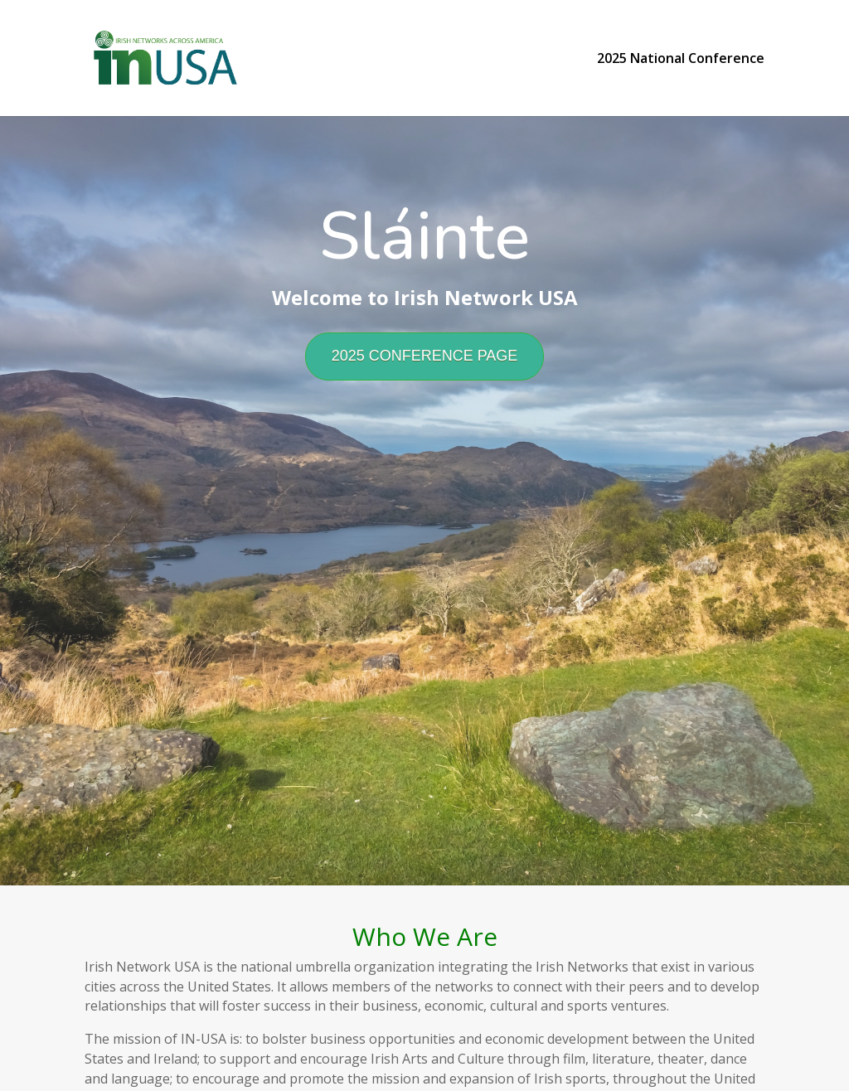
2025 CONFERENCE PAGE (425, 355)
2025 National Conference (680, 59)
